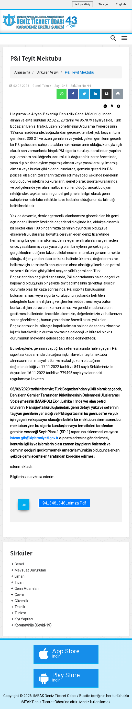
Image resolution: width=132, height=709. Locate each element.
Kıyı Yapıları (21, 619)
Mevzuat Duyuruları (28, 570)
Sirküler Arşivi (48, 72)
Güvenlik (19, 601)
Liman (17, 576)
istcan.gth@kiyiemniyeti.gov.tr (34, 438)
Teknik (17, 607)
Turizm (18, 613)
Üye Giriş (82, 4)
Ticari (17, 582)
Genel (17, 564)
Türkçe (103, 4)
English (121, 4)
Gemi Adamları (24, 589)
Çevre (17, 595)
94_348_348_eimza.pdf (64, 503)
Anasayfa (22, 72)
